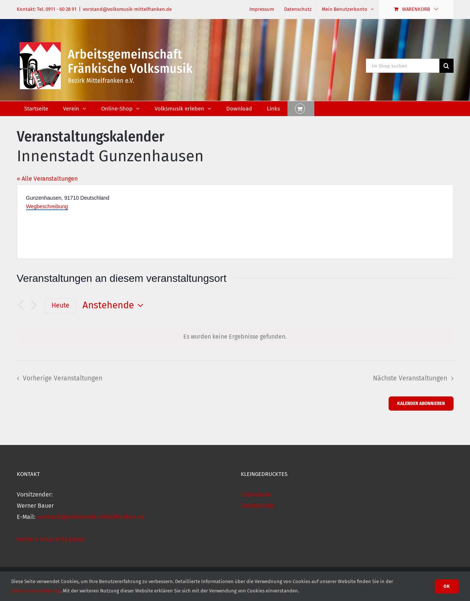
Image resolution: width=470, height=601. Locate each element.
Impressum (256, 494)
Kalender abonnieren (421, 403)
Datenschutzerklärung (35, 591)
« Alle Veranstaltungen (47, 178)
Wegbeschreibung (47, 206)
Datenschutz (257, 505)
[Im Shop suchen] (402, 66)
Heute (60, 305)
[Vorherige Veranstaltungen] (21, 305)
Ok (446, 586)
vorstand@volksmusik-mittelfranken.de (127, 9)
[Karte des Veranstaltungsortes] (343, 222)
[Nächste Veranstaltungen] (33, 305)
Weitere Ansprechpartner (51, 539)
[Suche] (446, 66)
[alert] (235, 336)
